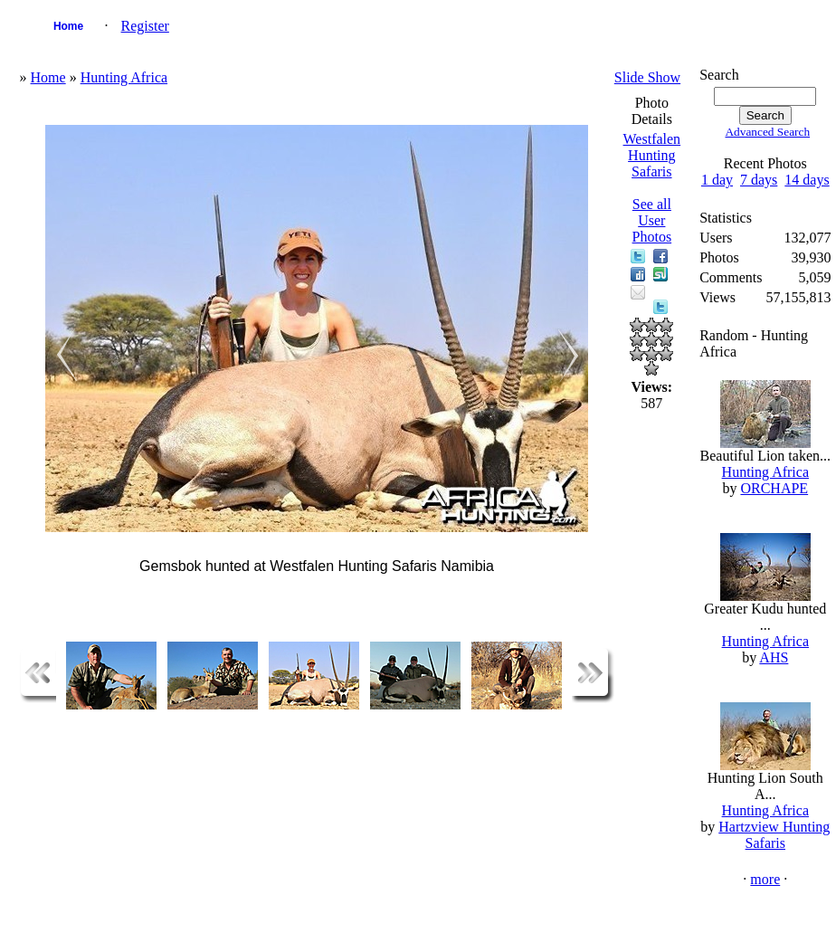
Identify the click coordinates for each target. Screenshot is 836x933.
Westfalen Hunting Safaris (652, 155)
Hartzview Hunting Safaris (774, 835)
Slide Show (647, 77)
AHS (773, 657)
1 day (717, 179)
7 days (758, 179)
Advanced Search (767, 131)
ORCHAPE (774, 488)
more (765, 879)
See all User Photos (652, 220)
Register (145, 25)
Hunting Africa (124, 77)
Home (68, 26)
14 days (806, 179)
